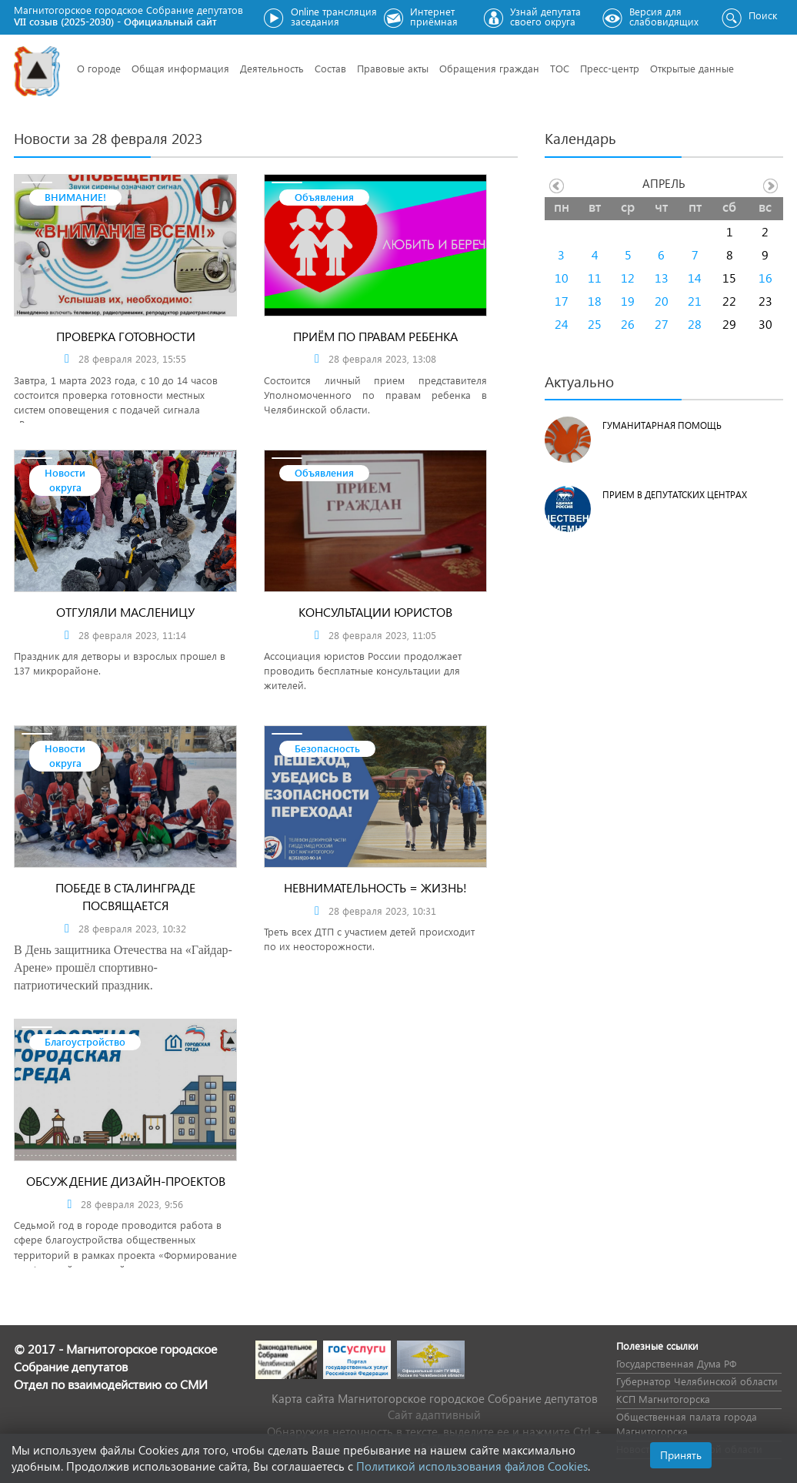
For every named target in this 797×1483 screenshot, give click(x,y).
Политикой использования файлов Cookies (472, 1466)
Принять (681, 1455)
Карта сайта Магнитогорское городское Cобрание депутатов (435, 1398)
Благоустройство (85, 1041)
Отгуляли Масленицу (125, 612)
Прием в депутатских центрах (674, 494)
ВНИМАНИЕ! (75, 196)
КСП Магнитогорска (663, 1398)
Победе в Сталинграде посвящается (125, 896)
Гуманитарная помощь (662, 425)
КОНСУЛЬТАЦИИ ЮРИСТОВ (375, 612)
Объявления (324, 196)
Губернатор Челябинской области (697, 1381)
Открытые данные (692, 68)
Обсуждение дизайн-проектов (125, 1181)
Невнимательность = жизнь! (375, 887)
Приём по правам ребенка (375, 336)
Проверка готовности (125, 336)
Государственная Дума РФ (676, 1363)
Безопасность (327, 748)
